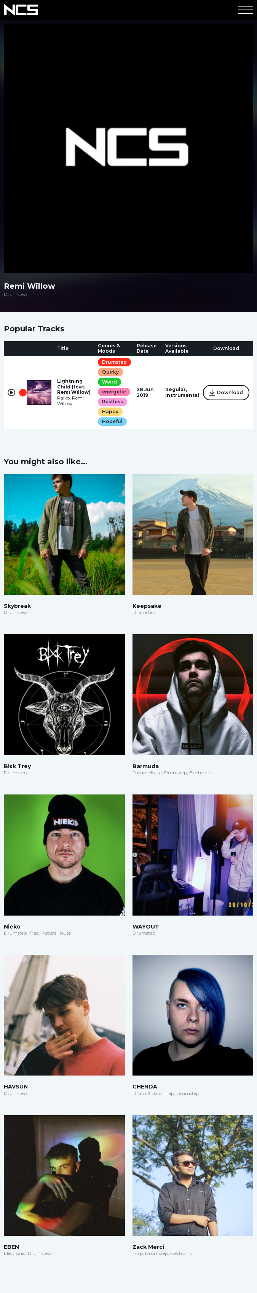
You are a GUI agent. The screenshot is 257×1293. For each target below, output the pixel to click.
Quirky (110, 372)
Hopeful (112, 421)
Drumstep (114, 362)
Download (226, 393)
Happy (110, 411)
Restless (112, 401)
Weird (109, 382)
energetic (114, 392)
